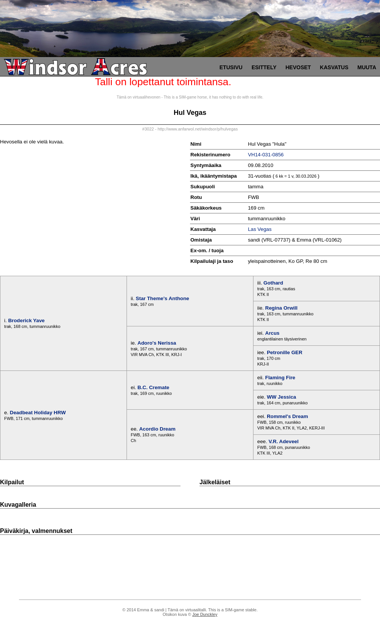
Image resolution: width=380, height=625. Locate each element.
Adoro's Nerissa (157, 343)
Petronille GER (284, 352)
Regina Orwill (281, 308)
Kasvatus (334, 67)
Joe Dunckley (204, 614)
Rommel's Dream (287, 416)
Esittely (264, 67)
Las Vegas (259, 229)
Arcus (272, 333)
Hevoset (298, 67)
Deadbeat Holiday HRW (38, 412)
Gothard (273, 283)
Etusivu (231, 67)
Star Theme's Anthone (162, 298)
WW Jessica (281, 397)
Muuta (366, 67)
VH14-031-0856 (265, 154)
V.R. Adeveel (284, 441)
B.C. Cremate (153, 387)
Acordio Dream (157, 429)
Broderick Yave (26, 320)
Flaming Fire (280, 377)
